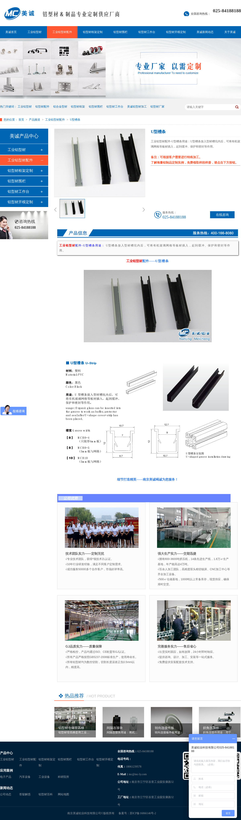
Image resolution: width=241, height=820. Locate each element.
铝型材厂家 (157, 106)
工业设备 (44, 776)
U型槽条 (75, 119)
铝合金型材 (60, 106)
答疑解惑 (25, 794)
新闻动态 (6, 788)
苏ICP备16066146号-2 (143, 813)
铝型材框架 (78, 106)
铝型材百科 (46, 794)
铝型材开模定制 (176, 32)
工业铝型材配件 (62, 32)
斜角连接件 (211, 728)
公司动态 (5, 794)
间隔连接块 (115, 728)
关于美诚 (230, 32)
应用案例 (6, 770)
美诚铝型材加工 (137, 106)
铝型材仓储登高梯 (71, 728)
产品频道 (35, 119)
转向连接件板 (164, 728)
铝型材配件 (42, 106)
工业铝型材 (35, 32)
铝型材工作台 (146, 32)
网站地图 (63, 794)
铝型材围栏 (120, 32)
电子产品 (5, 776)
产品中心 (6, 753)
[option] (72, 209)
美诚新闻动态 (205, 32)
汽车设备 (25, 776)
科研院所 (63, 776)
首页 (21, 119)
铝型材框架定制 (93, 32)
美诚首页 (11, 32)
